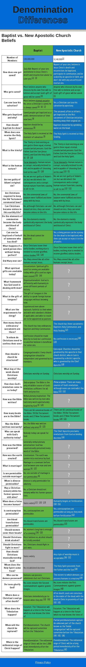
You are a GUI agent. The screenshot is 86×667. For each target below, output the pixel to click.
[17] (66, 329)
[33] (65, 523)
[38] (76, 568)
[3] (36, 77)
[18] (79, 338)
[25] (65, 418)
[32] (73, 514)
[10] (31, 157)
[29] (44, 502)
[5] (55, 95)
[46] (63, 635)
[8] (33, 118)
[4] (42, 95)
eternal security (42, 100)
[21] (60, 391)
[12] (65, 188)
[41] (48, 599)
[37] (69, 557)
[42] (55, 602)
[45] (59, 635)
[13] (37, 254)
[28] (40, 502)
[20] (62, 364)
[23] (42, 404)
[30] (55, 503)
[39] (80, 577)
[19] (55, 341)
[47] (65, 649)
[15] (36, 275)
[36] (65, 557)
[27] (35, 468)
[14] (42, 254)
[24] (61, 418)
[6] (42, 106)
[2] (33, 77)
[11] (65, 171)
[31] (59, 503)
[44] (55, 635)
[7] (45, 106)
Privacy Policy (43, 662)
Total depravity (30, 162)
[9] (44, 136)
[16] (40, 275)
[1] (63, 58)
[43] (59, 602)
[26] (63, 437)
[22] (64, 391)
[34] (37, 532)
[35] (41, 532)
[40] (61, 588)
